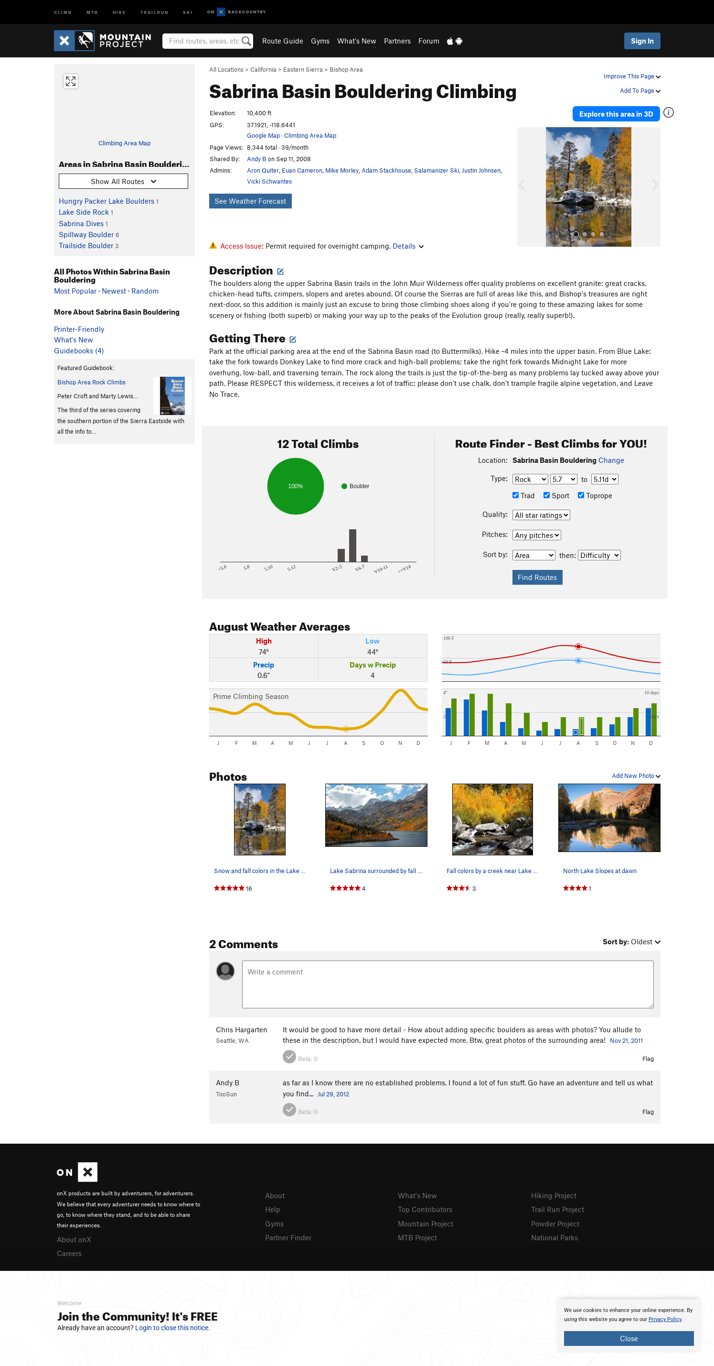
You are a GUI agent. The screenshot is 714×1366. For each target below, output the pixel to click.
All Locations (226, 69)
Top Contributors (425, 1209)
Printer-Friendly (79, 329)
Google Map (263, 135)
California (263, 69)
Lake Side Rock (84, 212)
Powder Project (555, 1223)
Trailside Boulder (86, 245)
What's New (356, 40)
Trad (523, 495)
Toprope (595, 495)
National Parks (554, 1237)
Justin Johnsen (481, 170)
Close (629, 1338)
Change (611, 460)
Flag (648, 1058)
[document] (629, 1326)
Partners (397, 40)
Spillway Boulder (86, 234)
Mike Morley (342, 170)
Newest (114, 290)
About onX (74, 1239)
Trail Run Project (557, 1209)
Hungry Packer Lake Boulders (106, 201)
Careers (69, 1253)
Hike (119, 12)
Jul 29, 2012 (333, 1094)
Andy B (256, 159)
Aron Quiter (263, 170)
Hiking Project (553, 1195)
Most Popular (75, 290)
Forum (428, 40)
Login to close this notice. (172, 1328)
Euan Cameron (302, 170)
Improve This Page (632, 76)
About (275, 1195)
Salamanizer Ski (436, 170)
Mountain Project (425, 1223)
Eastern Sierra (303, 69)
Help (272, 1209)
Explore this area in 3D (616, 113)
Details (408, 245)
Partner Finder (288, 1237)
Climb (63, 12)
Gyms (320, 40)
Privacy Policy (665, 1319)
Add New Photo (636, 775)
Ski (188, 12)
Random (145, 290)
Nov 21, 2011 (626, 1040)
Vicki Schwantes (269, 181)
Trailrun (154, 12)
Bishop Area (346, 69)
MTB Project (417, 1237)
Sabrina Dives (81, 223)
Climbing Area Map (124, 143)
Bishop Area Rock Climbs (91, 382)
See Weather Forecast (250, 201)
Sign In (642, 40)
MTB (92, 12)
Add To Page (640, 90)
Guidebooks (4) (79, 350)
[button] (526, 187)
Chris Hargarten (241, 1029)
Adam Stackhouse (386, 170)
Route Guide (282, 40)
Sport (556, 495)
